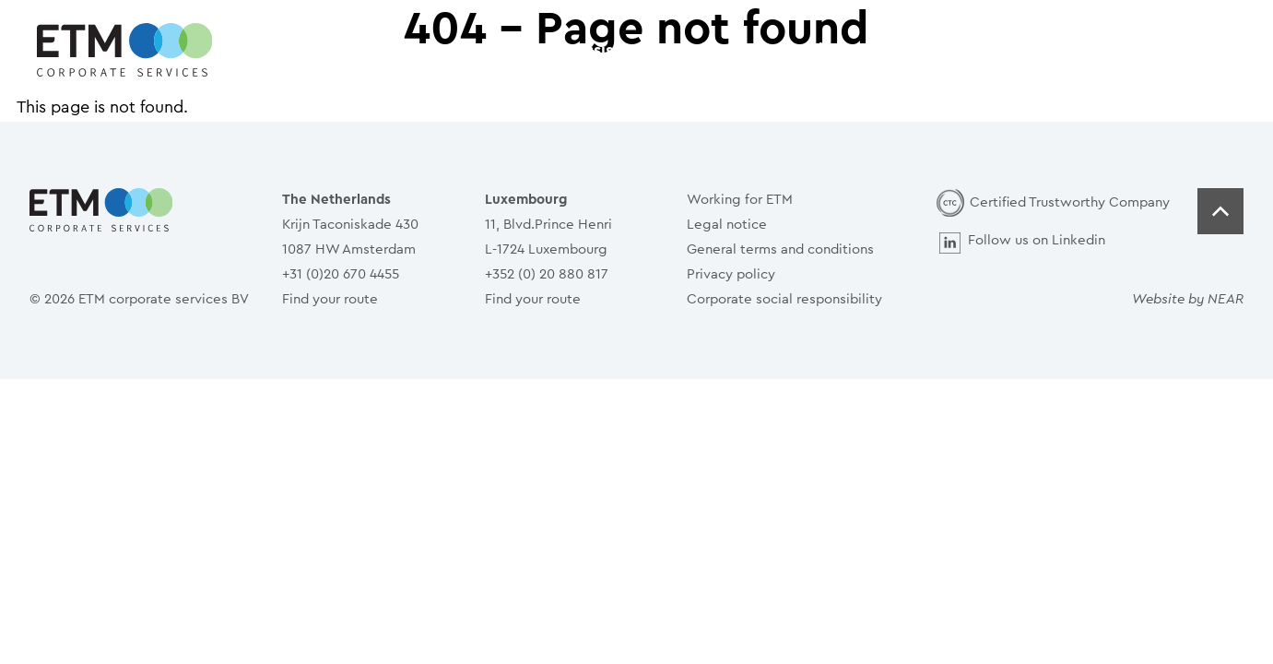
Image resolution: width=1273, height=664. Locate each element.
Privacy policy (731, 274)
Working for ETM (740, 200)
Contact (912, 50)
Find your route (330, 299)
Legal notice (727, 224)
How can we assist (548, 50)
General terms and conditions (780, 249)
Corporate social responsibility (784, 299)
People (805, 50)
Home (406, 50)
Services (699, 50)
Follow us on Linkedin (1036, 240)
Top (1220, 211)
